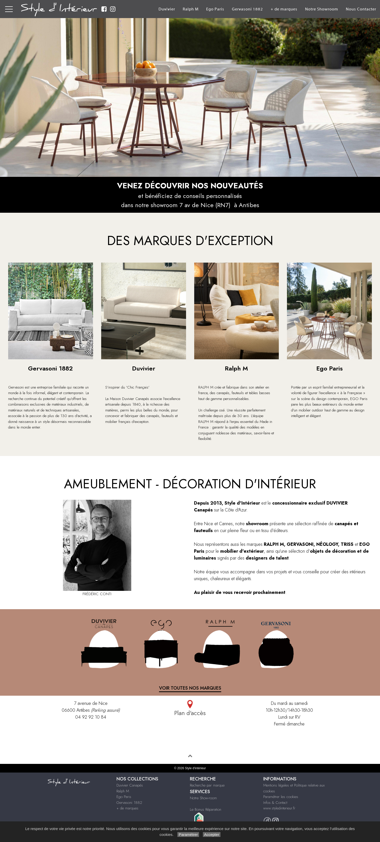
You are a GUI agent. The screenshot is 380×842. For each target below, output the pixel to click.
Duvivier (167, 9)
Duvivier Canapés (129, 785)
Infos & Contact (275, 802)
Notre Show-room (203, 798)
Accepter (211, 834)
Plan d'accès (190, 708)
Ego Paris (215, 9)
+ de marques (284, 9)
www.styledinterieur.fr (279, 808)
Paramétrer (188, 834)
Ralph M (191, 9)
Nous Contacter (361, 9)
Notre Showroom (321, 9)
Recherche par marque (207, 785)
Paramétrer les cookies (280, 797)
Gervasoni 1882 (247, 9)
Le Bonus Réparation (205, 809)
